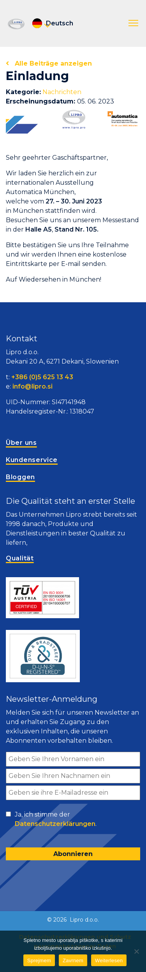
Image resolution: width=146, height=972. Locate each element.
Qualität (20, 558)
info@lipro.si (32, 386)
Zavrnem (73, 960)
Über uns (21, 442)
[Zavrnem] (136, 951)
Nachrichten (61, 92)
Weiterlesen (109, 960)
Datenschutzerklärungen (55, 824)
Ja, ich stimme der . (56, 820)
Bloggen (20, 477)
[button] (133, 23)
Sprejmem (39, 960)
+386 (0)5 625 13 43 (42, 377)
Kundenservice (32, 460)
